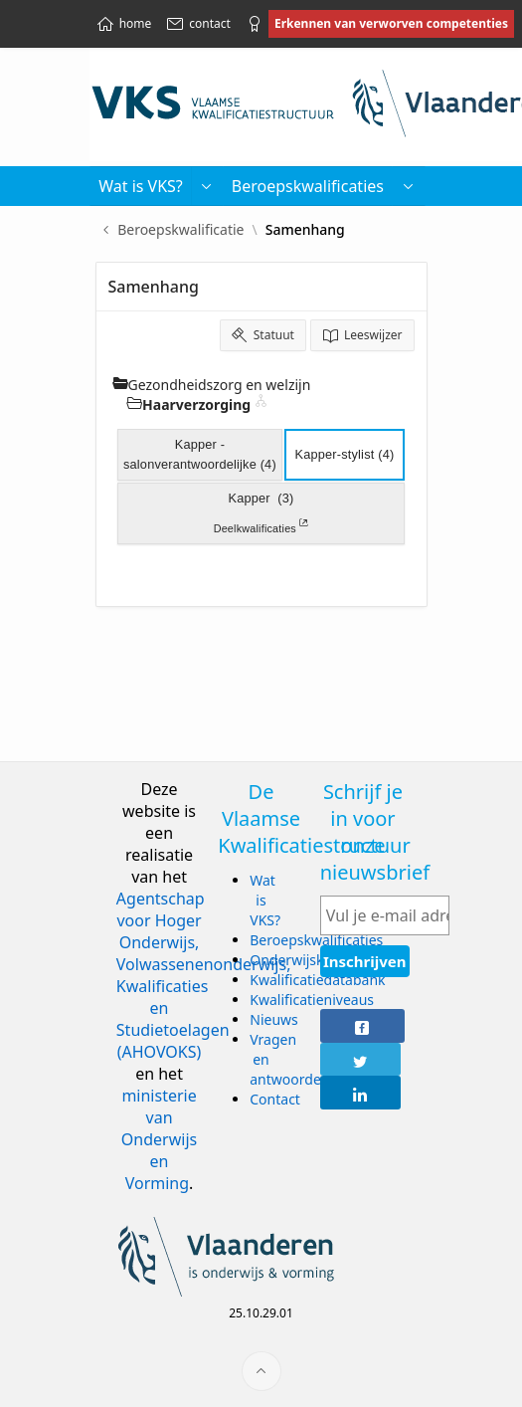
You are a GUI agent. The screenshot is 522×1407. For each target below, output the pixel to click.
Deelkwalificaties (261, 526)
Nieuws (274, 1019)
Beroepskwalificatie (180, 230)
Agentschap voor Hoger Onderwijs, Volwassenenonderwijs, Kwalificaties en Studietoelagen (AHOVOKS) (203, 975)
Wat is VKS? (265, 900)
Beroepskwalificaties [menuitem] (308, 186)
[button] (207, 186)
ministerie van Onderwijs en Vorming (159, 1139)
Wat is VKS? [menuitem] (140, 186)
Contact (275, 1099)
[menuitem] (409, 186)
